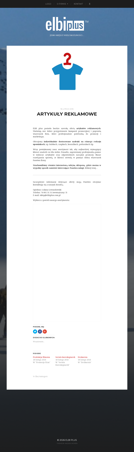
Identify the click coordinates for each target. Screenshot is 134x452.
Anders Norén (71, 443)
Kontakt (78, 4)
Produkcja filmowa (41, 357)
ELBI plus (71, 440)
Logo (48, 4)
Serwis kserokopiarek (65, 357)
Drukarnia (82, 357)
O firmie (61, 4)
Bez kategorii (41, 376)
